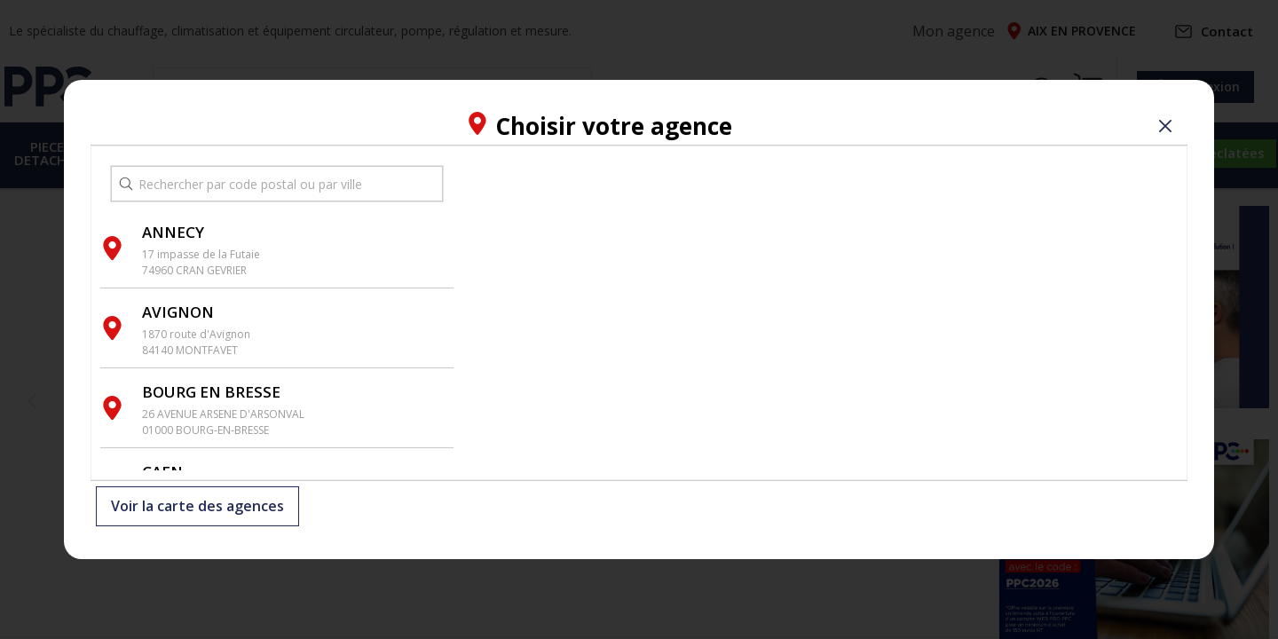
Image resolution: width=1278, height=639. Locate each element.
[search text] (277, 183)
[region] (820, 312)
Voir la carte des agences (197, 507)
